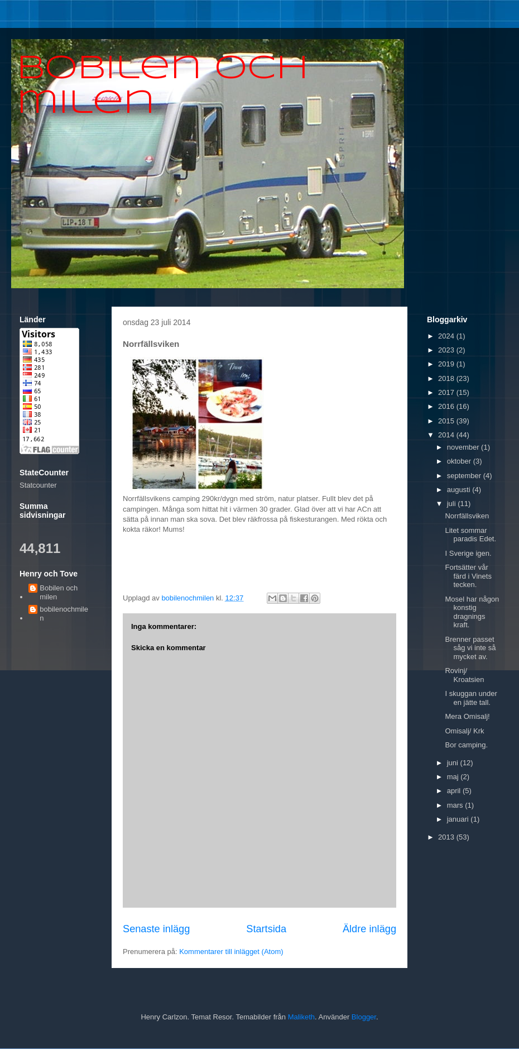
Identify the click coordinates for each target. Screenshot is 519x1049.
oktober (460, 461)
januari (459, 819)
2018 (447, 378)
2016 (447, 406)
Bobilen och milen (59, 592)
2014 (447, 435)
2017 (447, 392)
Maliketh (301, 1017)
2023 (447, 350)
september (465, 475)
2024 (447, 336)
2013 (447, 837)
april (455, 790)
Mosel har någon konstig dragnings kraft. (472, 612)
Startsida (266, 928)
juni (453, 763)
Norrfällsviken (467, 516)
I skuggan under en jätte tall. (471, 698)
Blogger (364, 1017)
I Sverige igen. (468, 553)
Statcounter (38, 485)
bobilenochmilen (64, 613)
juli (452, 503)
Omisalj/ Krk (464, 731)
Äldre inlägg (369, 928)
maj (454, 777)
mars (456, 805)
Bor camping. (466, 745)
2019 (447, 364)
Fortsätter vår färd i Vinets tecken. (468, 576)
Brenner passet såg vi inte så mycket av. (470, 648)
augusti (460, 489)
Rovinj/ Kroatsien (464, 675)
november (464, 447)
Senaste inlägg (156, 928)
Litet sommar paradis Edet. (470, 534)
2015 (447, 421)
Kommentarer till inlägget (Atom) (231, 951)
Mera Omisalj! (467, 716)
